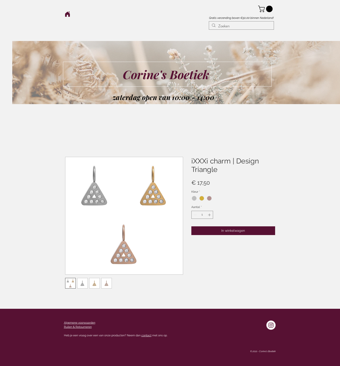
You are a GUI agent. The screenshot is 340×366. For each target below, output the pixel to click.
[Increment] (209, 215)
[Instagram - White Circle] (271, 325)
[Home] (67, 14)
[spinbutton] (202, 215)
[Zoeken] (241, 26)
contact (146, 335)
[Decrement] (194, 215)
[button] (266, 9)
